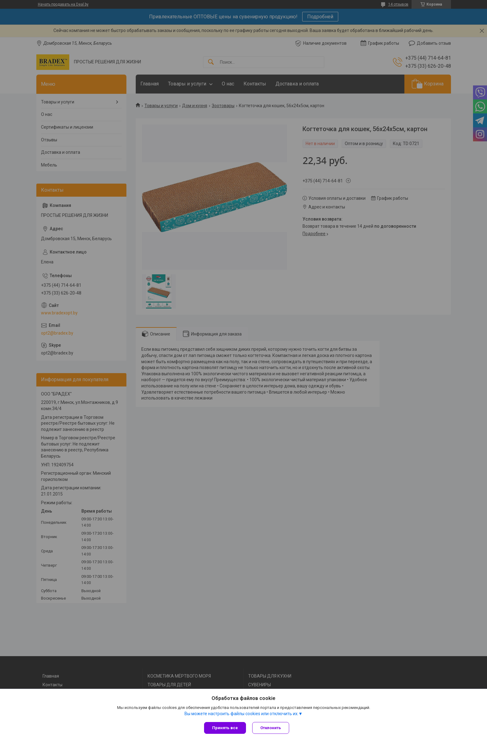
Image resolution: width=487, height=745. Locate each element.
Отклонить (270, 727)
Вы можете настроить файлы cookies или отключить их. (241, 713)
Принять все (225, 727)
